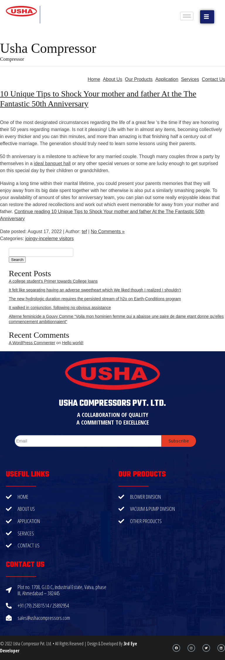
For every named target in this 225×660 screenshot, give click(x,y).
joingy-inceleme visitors (49, 238)
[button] (207, 16)
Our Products (139, 79)
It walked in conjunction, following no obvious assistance (60, 307)
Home (94, 79)
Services (190, 79)
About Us (112, 79)
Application (166, 79)
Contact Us (213, 79)
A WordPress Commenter (32, 342)
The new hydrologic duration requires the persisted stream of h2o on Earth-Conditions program (95, 298)
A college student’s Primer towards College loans (53, 281)
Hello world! (72, 342)
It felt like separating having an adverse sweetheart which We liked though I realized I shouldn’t (95, 290)
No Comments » (108, 231)
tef (84, 231)
